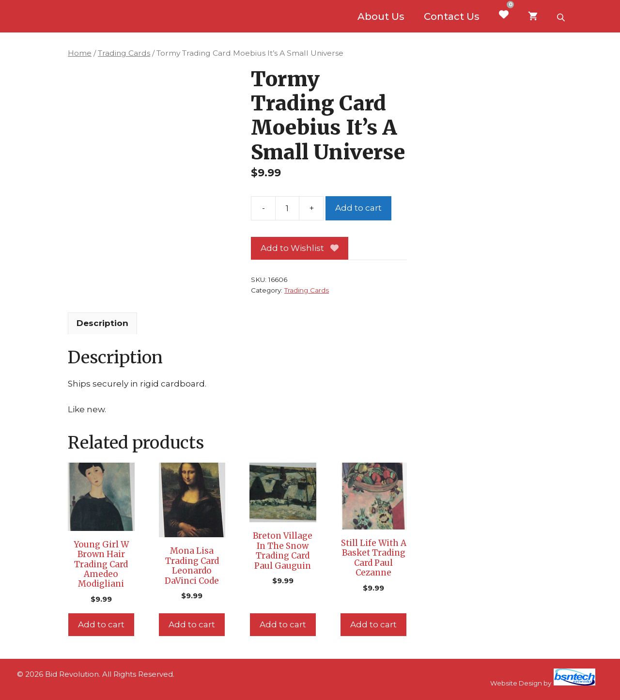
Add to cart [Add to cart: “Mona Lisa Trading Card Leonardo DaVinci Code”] (192, 624)
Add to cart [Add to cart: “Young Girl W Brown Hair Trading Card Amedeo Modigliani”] (101, 624)
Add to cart (358, 208)
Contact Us (452, 16)
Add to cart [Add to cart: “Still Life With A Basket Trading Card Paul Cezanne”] (373, 624)
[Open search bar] (562, 16)
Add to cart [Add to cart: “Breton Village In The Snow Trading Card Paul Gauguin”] (283, 624)
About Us (380, 16)
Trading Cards (124, 53)
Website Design (516, 683)
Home (80, 53)
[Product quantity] (287, 208)
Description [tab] (102, 323)
